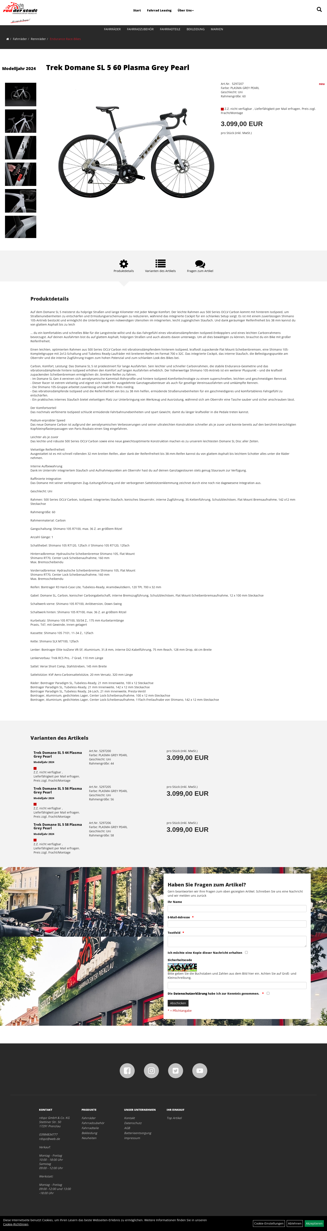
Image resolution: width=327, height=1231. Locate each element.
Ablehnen (295, 1223)
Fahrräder (112, 29)
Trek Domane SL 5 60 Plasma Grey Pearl (117, 67)
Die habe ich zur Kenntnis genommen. (214, 993)
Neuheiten (89, 1138)
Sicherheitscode (180, 960)
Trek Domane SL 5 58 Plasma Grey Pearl (58, 826)
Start (137, 10)
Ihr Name (175, 902)
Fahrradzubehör (140, 29)
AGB (127, 1128)
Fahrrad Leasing (159, 10)
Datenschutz (133, 1123)
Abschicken (178, 1003)
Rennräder (38, 39)
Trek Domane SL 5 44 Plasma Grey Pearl (58, 754)
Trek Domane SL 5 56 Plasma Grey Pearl (58, 790)
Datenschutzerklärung (190, 993)
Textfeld (174, 933)
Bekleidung (196, 29)
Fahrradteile (170, 29)
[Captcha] (237, 985)
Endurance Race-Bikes (65, 39)
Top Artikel (174, 1118)
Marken (217, 29)
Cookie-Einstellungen (269, 1223)
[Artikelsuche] (319, 9)
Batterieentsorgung (137, 1133)
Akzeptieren (314, 1223)
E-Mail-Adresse (179, 917)
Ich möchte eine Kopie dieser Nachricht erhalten (205, 953)
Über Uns (186, 10)
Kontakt (129, 1118)
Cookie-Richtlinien (15, 1224)
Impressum (132, 1138)
